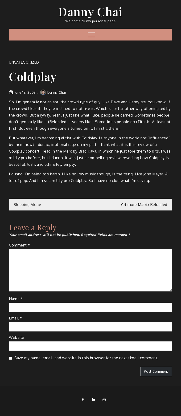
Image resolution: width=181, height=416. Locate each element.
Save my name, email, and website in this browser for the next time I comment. (86, 357)
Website (16, 337)
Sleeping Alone (27, 204)
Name (16, 298)
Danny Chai (90, 11)
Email (15, 318)
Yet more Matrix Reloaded (144, 204)
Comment (19, 245)
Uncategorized (24, 62)
